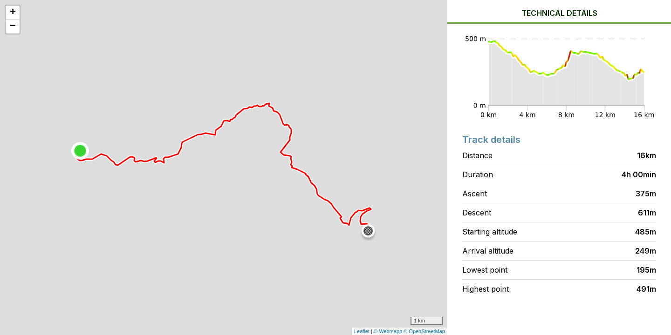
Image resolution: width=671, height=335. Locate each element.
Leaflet (362, 331)
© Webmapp (389, 331)
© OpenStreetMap (424, 331)
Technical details (559, 13)
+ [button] (13, 13)
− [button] (13, 27)
